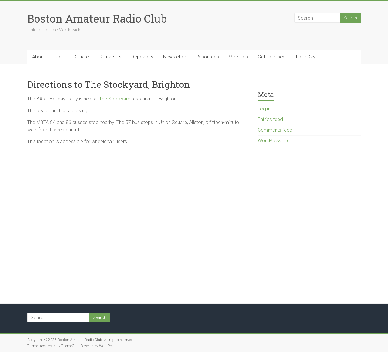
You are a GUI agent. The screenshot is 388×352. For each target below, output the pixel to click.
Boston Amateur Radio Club (97, 18)
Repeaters (142, 57)
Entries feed (270, 119)
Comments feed (275, 130)
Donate (81, 57)
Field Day (306, 57)
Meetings (238, 57)
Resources (207, 57)
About (38, 57)
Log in (264, 109)
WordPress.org (274, 140)
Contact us (110, 57)
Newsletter (174, 57)
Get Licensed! (272, 57)
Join (59, 57)
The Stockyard (114, 99)
